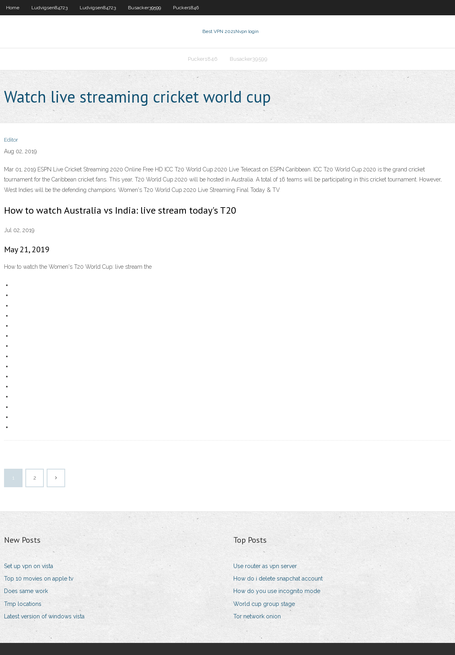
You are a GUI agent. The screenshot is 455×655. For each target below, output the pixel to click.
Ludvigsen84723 (49, 7)
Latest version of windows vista (44, 616)
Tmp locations (22, 604)
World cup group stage (264, 604)
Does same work (26, 591)
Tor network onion (257, 616)
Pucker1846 (186, 7)
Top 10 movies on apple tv (38, 578)
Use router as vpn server (265, 566)
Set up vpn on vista (28, 566)
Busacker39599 (144, 7)
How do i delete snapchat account (278, 578)
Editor (11, 140)
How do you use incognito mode (276, 591)
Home (12, 7)
